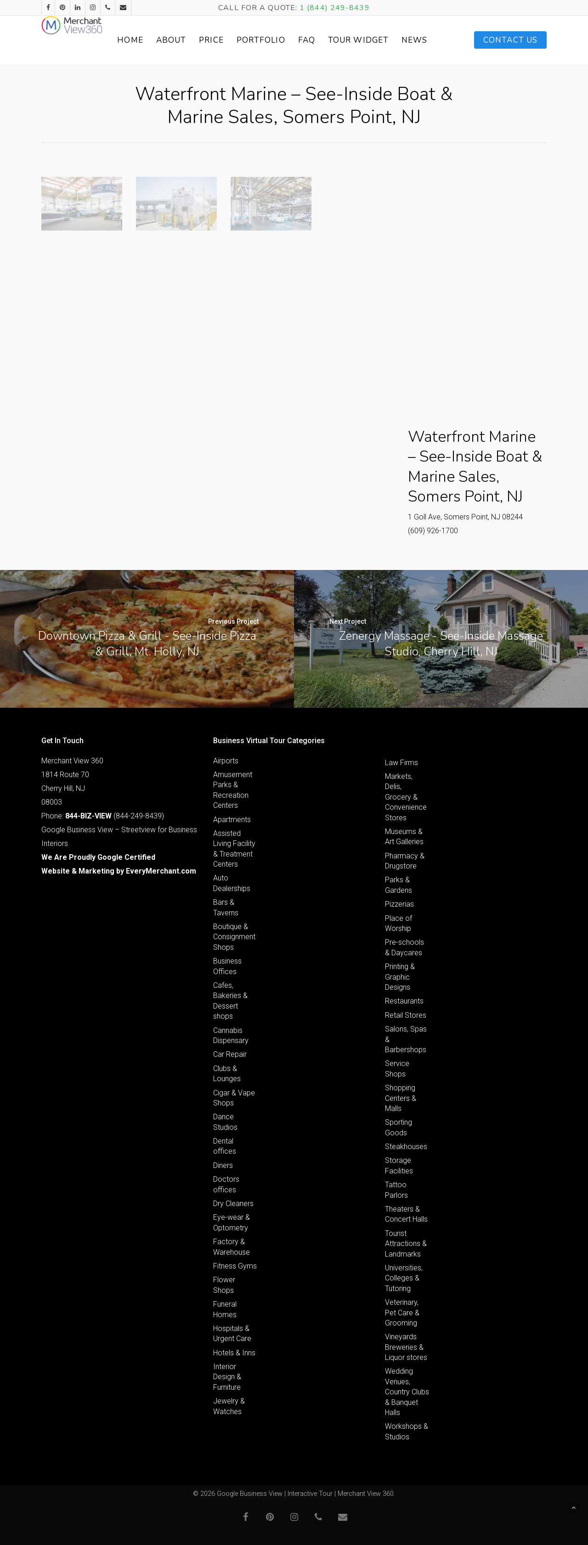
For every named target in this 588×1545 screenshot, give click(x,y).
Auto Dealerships (231, 883)
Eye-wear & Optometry (231, 1222)
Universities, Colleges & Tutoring (404, 1278)
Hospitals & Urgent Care (232, 1333)
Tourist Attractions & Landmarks (406, 1243)
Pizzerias (399, 904)
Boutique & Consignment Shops (234, 937)
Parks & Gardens (398, 884)
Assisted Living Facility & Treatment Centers (234, 848)
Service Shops (397, 1068)
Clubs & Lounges (227, 1073)
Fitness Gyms (235, 1266)
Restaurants (404, 1001)
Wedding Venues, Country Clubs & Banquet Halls (407, 1392)
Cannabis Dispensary (231, 1035)
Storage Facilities (399, 1165)
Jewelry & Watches (229, 1406)
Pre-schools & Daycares (404, 947)
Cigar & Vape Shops (234, 1097)
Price (246, 40)
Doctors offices (226, 1184)
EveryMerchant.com (161, 871)
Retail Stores (405, 1015)
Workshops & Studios (406, 1431)
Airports (225, 760)
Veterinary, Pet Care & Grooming (402, 1312)
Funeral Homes (225, 1309)
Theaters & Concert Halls (406, 1214)
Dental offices (224, 1146)
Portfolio (295, 40)
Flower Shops (224, 1284)
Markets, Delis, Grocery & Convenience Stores (406, 797)
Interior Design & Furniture (227, 1377)
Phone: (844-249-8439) (102, 816)
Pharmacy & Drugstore (404, 860)
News (429, 40)
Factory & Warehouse (231, 1246)
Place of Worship (398, 923)
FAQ (341, 40)
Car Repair (230, 1054)
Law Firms (401, 762)
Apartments (232, 819)
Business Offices (227, 966)
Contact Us (510, 40)
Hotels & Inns (234, 1352)
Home (165, 40)
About (206, 40)
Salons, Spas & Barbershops (406, 1039)
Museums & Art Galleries (404, 836)
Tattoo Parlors (396, 1189)
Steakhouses (406, 1146)
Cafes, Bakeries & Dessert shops (230, 1001)
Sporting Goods (398, 1127)
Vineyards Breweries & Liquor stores (406, 1347)
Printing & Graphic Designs (400, 977)
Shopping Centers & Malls (400, 1098)
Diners (223, 1165)
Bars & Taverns (225, 907)
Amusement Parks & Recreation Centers (232, 790)
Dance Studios (225, 1121)
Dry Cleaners (233, 1203)
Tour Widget (383, 40)
